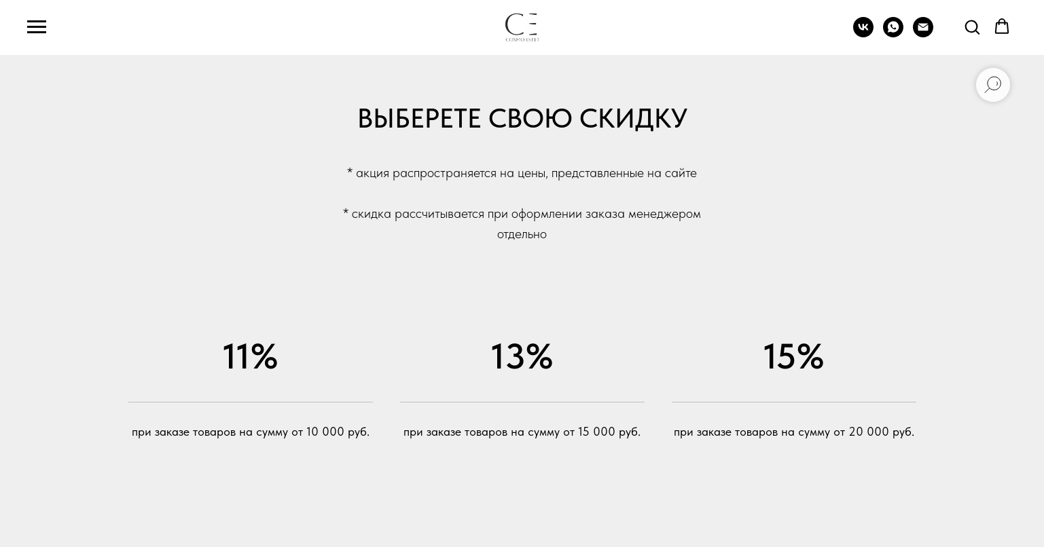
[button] (972, 26)
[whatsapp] (893, 33)
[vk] (863, 33)
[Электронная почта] (923, 33)
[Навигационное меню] (36, 27)
